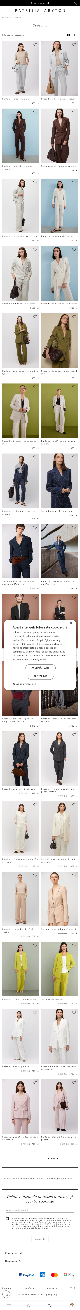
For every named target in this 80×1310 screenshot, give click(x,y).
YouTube (30, 1288)
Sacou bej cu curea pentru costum (59, 303)
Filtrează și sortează (15, 35)
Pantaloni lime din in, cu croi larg (19, 999)
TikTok (74, 1288)
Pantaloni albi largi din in (15, 1066)
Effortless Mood (40, 3)
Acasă (5, 17)
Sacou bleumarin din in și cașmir (19, 789)
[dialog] (40, 655)
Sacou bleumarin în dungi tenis (57, 511)
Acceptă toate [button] (41, 667)
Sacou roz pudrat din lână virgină (58, 929)
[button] (6, 1294)
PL (49, 1294)
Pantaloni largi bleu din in (16, 99)
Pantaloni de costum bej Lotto (57, 236)
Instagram (52, 1288)
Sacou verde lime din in (53, 999)
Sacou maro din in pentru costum (58, 166)
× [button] (71, 623)
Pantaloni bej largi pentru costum (20, 236)
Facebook (7, 1288)
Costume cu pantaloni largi (58, 1178)
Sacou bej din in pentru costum (18, 303)
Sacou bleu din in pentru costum (58, 99)
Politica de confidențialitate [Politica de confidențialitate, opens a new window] (31, 659)
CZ (59, 1294)
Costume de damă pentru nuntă (26, 1178)
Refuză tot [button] (40, 676)
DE (54, 1294)
